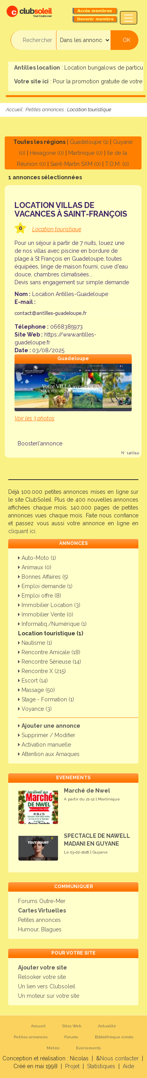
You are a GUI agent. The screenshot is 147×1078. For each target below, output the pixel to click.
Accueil (14, 109)
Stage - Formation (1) (46, 699)
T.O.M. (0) (117, 164)
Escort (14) (33, 680)
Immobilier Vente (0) (45, 614)
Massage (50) (36, 690)
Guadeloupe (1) (89, 142)
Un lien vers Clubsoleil (46, 986)
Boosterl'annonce (40, 443)
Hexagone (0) (47, 153)
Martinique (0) (85, 153)
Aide (128, 1066)
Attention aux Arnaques (49, 754)
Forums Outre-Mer (41, 901)
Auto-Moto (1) (37, 558)
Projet (72, 1066)
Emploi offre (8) (39, 595)
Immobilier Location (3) (49, 605)
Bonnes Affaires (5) (43, 577)
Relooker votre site (42, 977)
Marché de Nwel (87, 790)
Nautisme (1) (35, 643)
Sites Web (71, 1026)
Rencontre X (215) (42, 671)
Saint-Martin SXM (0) (75, 164)
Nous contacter (119, 1058)
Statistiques (101, 1066)
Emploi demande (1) (45, 586)
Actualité (107, 1026)
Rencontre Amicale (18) (49, 652)
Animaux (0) (34, 567)
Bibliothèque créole (114, 1037)
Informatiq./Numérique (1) (52, 624)
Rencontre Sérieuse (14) (49, 662)
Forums (71, 1037)
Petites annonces (44, 109)
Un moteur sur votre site (48, 996)
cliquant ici (21, 531)
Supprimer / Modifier (46, 735)
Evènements (88, 1048)
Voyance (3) (35, 709)
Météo (53, 1048)
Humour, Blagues (40, 929)
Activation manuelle (44, 744)
